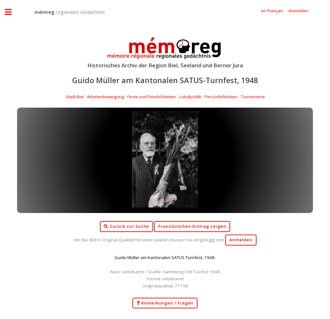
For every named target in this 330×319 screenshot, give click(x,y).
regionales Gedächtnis (63, 12)
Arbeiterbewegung (105, 97)
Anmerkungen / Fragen (165, 303)
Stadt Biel (74, 97)
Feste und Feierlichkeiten (151, 97)
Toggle (11, 12)
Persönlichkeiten (221, 97)
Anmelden (241, 240)
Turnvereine (253, 97)
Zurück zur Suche (126, 226)
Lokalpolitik (190, 97)
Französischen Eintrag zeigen (192, 226)
